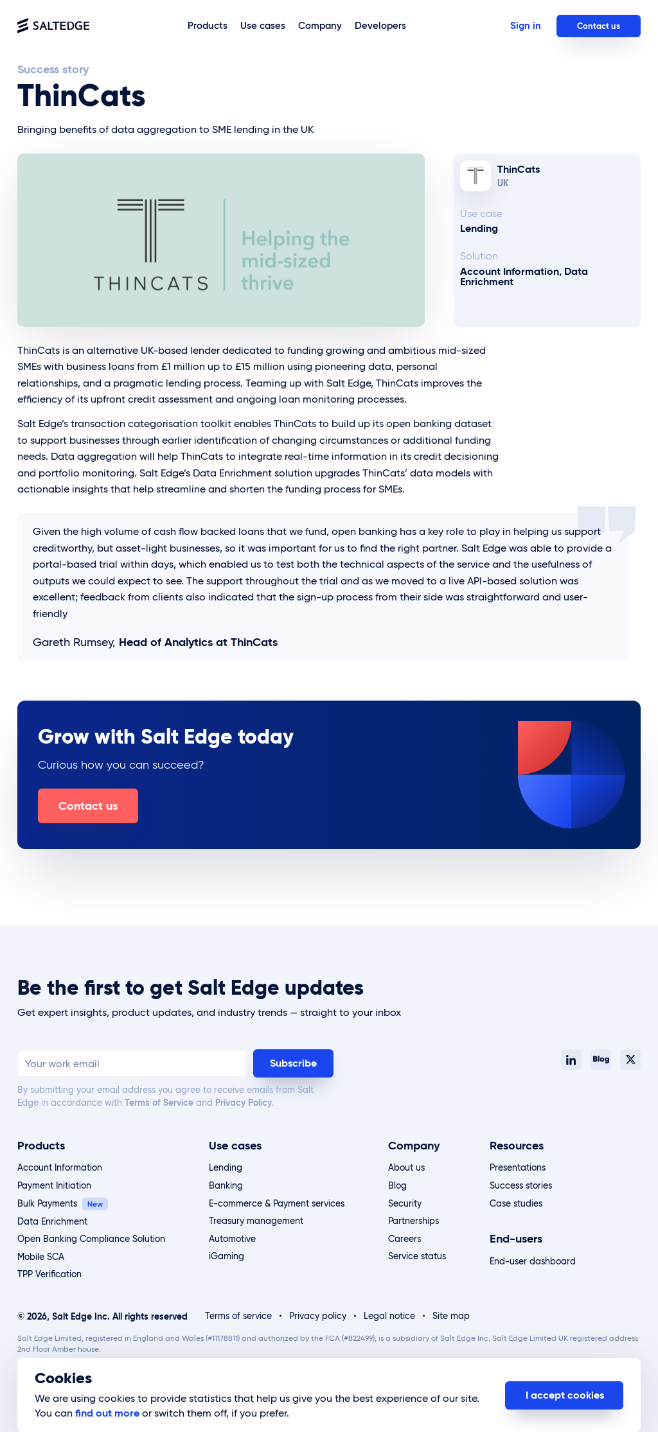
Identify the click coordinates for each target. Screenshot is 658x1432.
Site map (451, 1316)
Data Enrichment (52, 1221)
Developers (380, 25)
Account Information (59, 1167)
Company (320, 25)
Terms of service (238, 1316)
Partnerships (413, 1221)
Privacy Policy (243, 1102)
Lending (225, 1167)
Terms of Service (159, 1102)
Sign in (525, 25)
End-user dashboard (533, 1261)
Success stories (521, 1185)
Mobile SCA (40, 1256)
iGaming (226, 1256)
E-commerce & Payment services (276, 1203)
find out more (107, 1413)
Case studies (516, 1203)
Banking (226, 1185)
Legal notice (389, 1316)
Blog (397, 1185)
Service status (417, 1256)
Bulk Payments (47, 1203)
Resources (517, 1145)
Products (207, 25)
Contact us (598, 26)
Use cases (262, 25)
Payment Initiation (54, 1185)
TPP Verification (49, 1274)
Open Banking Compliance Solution (91, 1238)
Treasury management (256, 1221)
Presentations (518, 1167)
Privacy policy (317, 1316)
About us (406, 1167)
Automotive (232, 1238)
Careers (404, 1238)
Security (405, 1203)
